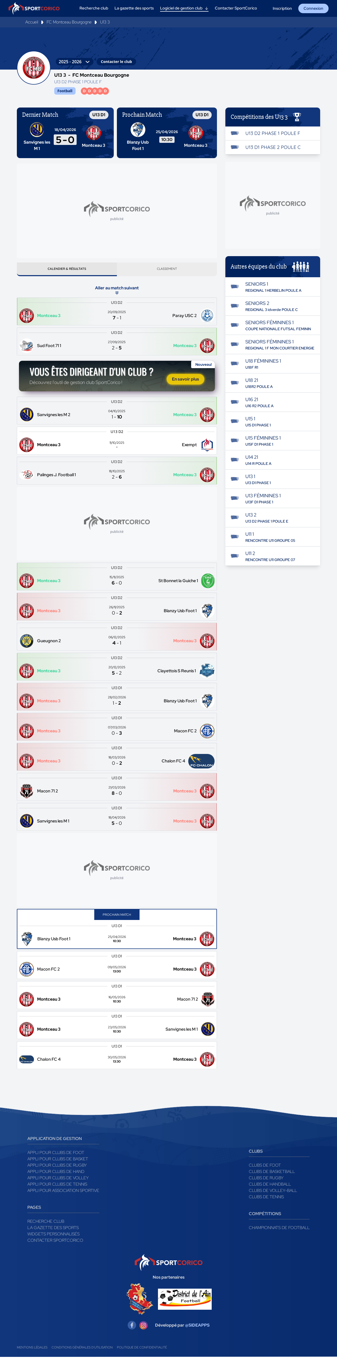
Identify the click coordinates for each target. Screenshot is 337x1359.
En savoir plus (185, 381)
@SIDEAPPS (197, 1327)
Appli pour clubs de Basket (57, 1161)
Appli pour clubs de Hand (55, 1173)
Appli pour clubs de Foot (55, 1154)
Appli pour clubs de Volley (58, 1180)
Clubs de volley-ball (273, 1192)
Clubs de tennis (266, 1199)
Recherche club (45, 1223)
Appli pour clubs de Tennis (57, 1186)
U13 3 (105, 22)
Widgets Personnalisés (53, 1236)
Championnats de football (279, 1230)
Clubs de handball (270, 1186)
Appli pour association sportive (63, 1192)
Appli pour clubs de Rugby (57, 1167)
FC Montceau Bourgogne (69, 22)
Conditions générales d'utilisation (82, 1349)
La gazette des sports (53, 1230)
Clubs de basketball (272, 1173)
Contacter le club (116, 61)
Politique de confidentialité (142, 1349)
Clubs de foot (265, 1167)
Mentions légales (32, 1349)
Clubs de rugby (266, 1180)
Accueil (31, 22)
